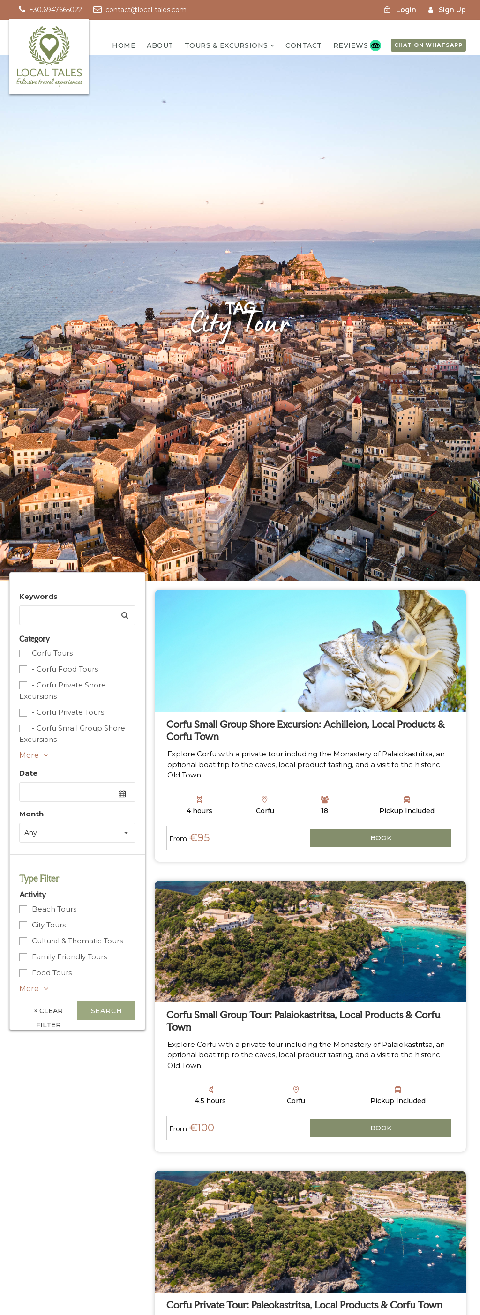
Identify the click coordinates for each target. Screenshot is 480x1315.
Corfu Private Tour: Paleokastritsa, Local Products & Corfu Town (304, 1305)
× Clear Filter (48, 1013)
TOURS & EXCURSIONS (226, 45)
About (160, 45)
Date (28, 773)
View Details (381, 839)
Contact (303, 45)
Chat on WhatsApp (428, 45)
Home (123, 45)
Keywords (38, 596)
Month (31, 813)
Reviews (350, 45)
